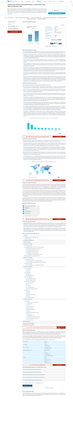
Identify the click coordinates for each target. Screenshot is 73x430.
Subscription (39, 1)
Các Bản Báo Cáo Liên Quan (27, 385)
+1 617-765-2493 (60, 1)
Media (8, 407)
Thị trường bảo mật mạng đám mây (28, 387)
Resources (45, 1)
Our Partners (18, 405)
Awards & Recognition (11, 409)
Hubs (17, 416)
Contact (54, 1)
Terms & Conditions (19, 418)
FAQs (17, 409)
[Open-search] (71, 1)
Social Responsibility (19, 407)
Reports (22, 1)
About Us (8, 403)
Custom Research (28, 1)
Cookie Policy (18, 420)
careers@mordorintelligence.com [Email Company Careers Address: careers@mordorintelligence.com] (44, 406)
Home (8, 401)
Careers (8, 418)
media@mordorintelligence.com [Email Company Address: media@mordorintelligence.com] (31, 415)
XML (8, 422)
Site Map (17, 422)
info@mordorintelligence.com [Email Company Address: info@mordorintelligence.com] (31, 412)
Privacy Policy (9, 420)
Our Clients (9, 405)
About (33, 1)
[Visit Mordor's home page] (13, 1)
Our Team (17, 403)
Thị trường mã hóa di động (49, 387)
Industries (49, 1)
